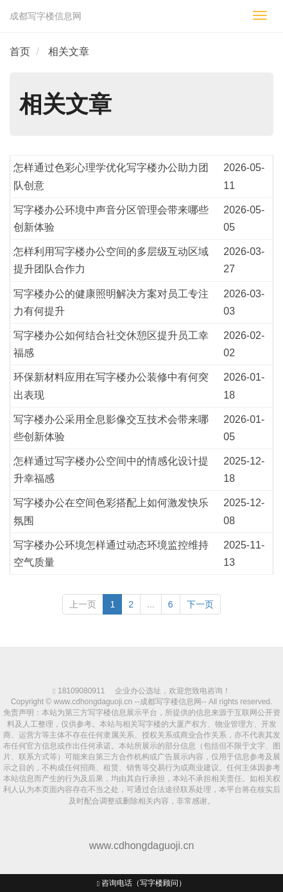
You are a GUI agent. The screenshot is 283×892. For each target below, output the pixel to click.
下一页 (200, 604)
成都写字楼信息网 (45, 16)
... (151, 604)
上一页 (82, 604)
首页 (20, 51)
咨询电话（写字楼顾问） (142, 883)
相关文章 (68, 51)
